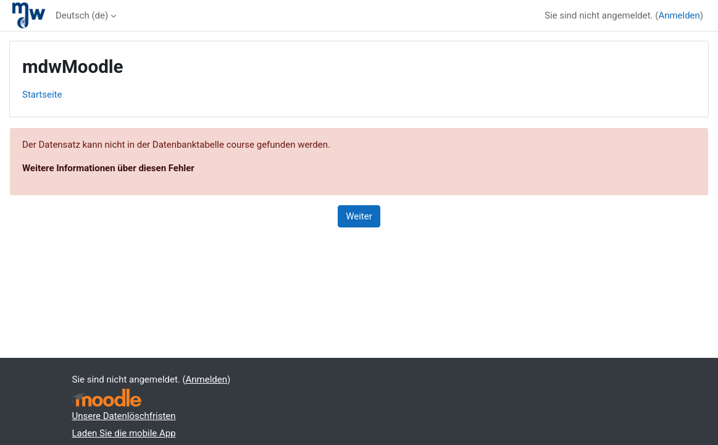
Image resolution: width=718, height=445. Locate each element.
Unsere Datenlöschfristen (124, 416)
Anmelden (678, 15)
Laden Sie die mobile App (124, 433)
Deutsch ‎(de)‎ (82, 15)
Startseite (42, 94)
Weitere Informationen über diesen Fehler (108, 168)
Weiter (359, 216)
